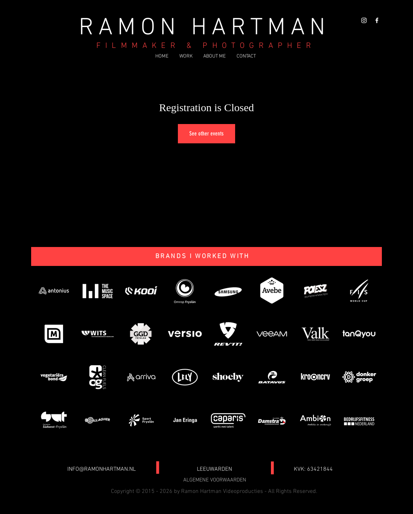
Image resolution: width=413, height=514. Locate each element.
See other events (206, 133)
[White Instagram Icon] (364, 20)
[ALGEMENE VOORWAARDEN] (215, 480)
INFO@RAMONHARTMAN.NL (101, 469)
